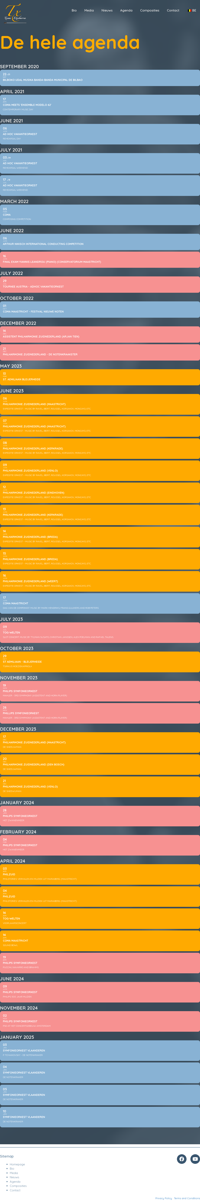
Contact (173, 10)
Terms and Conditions (187, 1198)
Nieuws (107, 10)
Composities (149, 10)
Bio (74, 10)
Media (89, 10)
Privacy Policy (163, 1198)
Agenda (126, 10)
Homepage (17, 1164)
